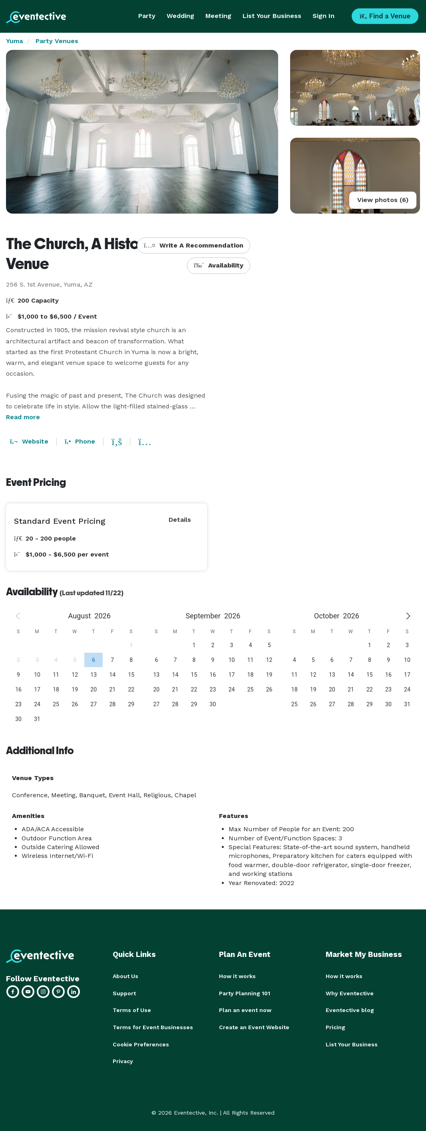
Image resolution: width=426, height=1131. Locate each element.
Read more (23, 417)
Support (124, 993)
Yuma (14, 41)
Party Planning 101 (244, 993)
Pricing (335, 1026)
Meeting (218, 16)
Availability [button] (219, 265)
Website (29, 441)
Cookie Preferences (141, 1043)
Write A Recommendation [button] (193, 245)
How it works (237, 976)
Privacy (123, 1060)
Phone (80, 441)
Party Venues (57, 41)
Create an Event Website (254, 1026)
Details (180, 519)
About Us (125, 976)
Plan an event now (245, 1009)
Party (146, 16)
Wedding (180, 16)
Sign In (323, 16)
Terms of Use (132, 1009)
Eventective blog (350, 1009)
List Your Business (272, 16)
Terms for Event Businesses (153, 1026)
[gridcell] (93, 659)
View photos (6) (382, 200)
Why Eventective (350, 993)
